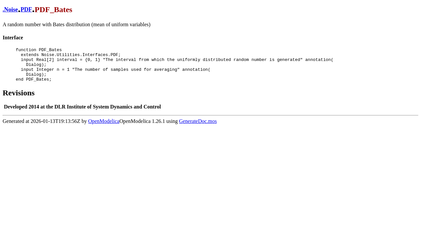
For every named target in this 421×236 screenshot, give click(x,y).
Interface (13, 37)
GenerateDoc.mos (198, 128)
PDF (26, 9)
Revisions (18, 99)
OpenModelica (103, 128)
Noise (11, 9)
